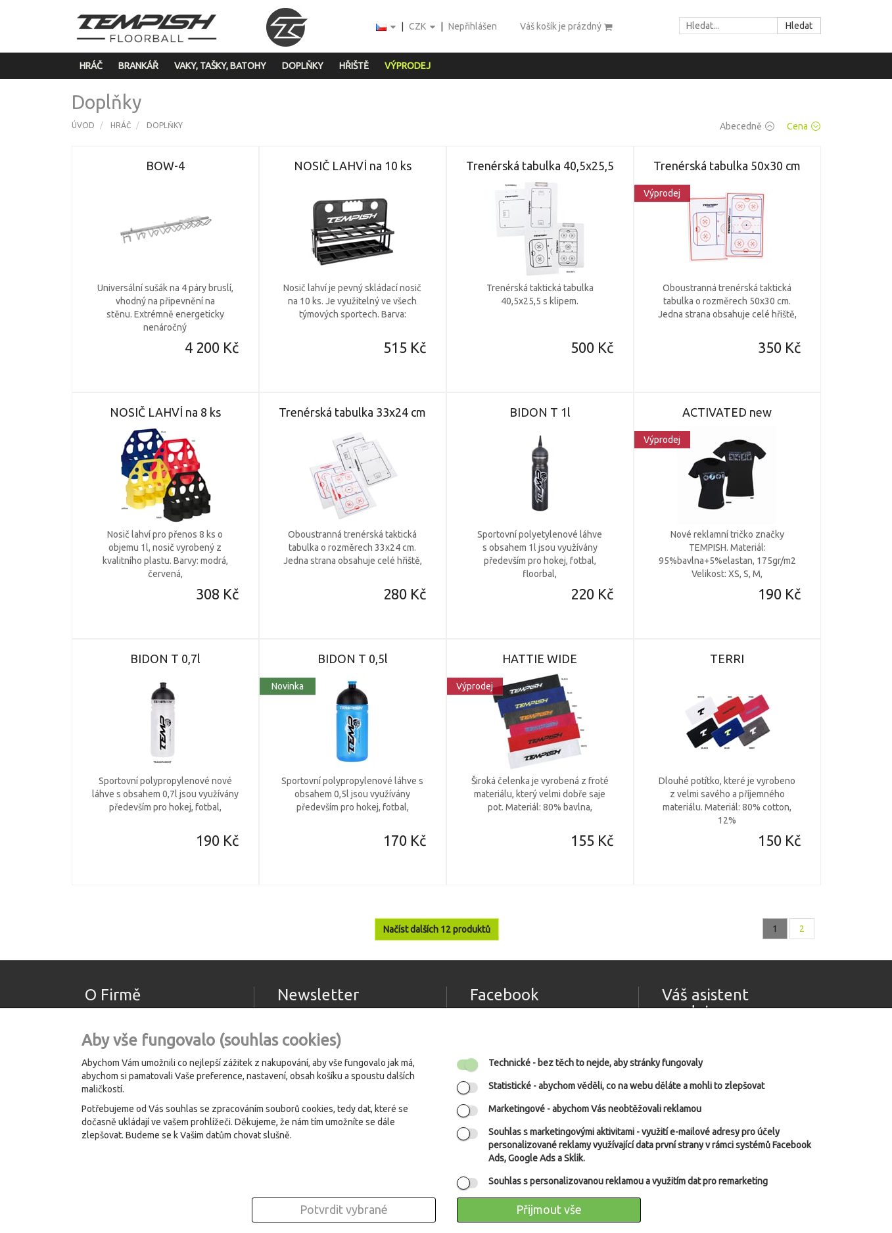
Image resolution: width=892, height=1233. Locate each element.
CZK (423, 27)
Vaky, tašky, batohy (220, 65)
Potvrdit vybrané (344, 1209)
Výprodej (408, 65)
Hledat (799, 25)
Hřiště (354, 65)
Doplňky (302, 65)
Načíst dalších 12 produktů (436, 929)
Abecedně (747, 126)
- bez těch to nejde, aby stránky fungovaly (595, 1063)
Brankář (138, 65)
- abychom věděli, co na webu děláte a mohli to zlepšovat (626, 1086)
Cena (803, 126)
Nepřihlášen (472, 26)
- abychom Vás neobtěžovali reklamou (594, 1109)
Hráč (91, 65)
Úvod (83, 125)
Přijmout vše (549, 1209)
